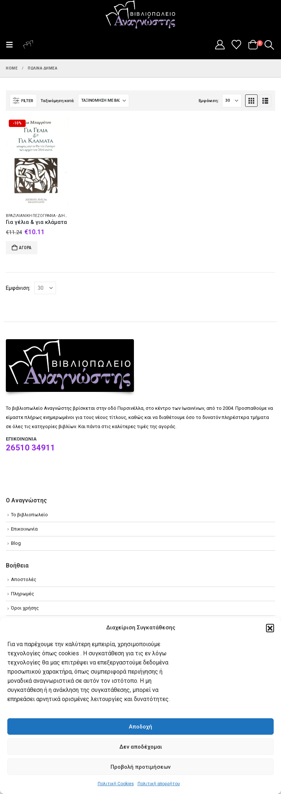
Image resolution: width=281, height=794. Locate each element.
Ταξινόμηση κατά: (57, 100)
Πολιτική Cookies (116, 783)
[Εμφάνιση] (231, 100)
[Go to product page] (37, 161)
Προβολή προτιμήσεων (140, 767)
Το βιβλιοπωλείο (29, 514)
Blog (16, 543)
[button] (270, 628)
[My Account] (219, 44)
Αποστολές (23, 579)
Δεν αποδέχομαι (140, 747)
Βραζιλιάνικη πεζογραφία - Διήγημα (41, 216)
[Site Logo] (140, 15)
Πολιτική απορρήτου (159, 783)
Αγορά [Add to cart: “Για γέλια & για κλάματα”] (25, 247)
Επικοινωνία (24, 529)
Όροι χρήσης (25, 608)
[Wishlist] (236, 44)
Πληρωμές (22, 593)
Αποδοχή (140, 726)
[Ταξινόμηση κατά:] (103, 100)
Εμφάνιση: (209, 100)
